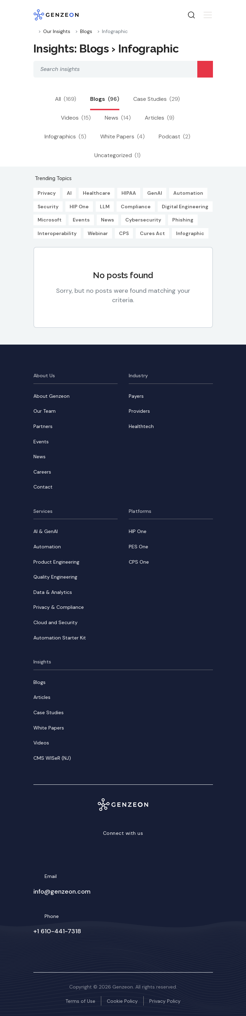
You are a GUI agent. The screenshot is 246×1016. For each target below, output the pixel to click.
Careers (42, 472)
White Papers (122, 136)
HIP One (79, 206)
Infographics (65, 136)
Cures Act (152, 233)
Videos (76, 117)
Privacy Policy (165, 1001)
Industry (138, 375)
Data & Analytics (52, 592)
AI (69, 193)
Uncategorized (117, 155)
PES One (138, 546)
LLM (105, 206)
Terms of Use (80, 1001)
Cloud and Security (55, 622)
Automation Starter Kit (59, 638)
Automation (188, 193)
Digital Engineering (185, 206)
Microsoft (50, 220)
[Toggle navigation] (208, 15)
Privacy (47, 193)
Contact (43, 487)
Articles (159, 117)
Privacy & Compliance (58, 607)
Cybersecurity (143, 220)
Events (81, 220)
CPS (124, 233)
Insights (42, 662)
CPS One (139, 562)
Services (43, 511)
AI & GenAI (45, 531)
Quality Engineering (55, 577)
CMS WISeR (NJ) (52, 758)
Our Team (44, 411)
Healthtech (141, 426)
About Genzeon (51, 396)
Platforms (140, 511)
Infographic (190, 233)
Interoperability (57, 233)
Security (48, 206)
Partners (43, 426)
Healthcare (96, 193)
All (65, 99)
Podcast (174, 136)
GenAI (154, 193)
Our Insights (56, 31)
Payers (136, 396)
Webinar (98, 233)
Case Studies (156, 99)
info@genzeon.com (61, 891)
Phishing (182, 220)
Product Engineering (56, 562)
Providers (139, 411)
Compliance (136, 206)
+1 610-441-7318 (57, 931)
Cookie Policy (122, 1001)
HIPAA (128, 193)
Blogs (86, 31)
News (118, 117)
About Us (44, 375)
